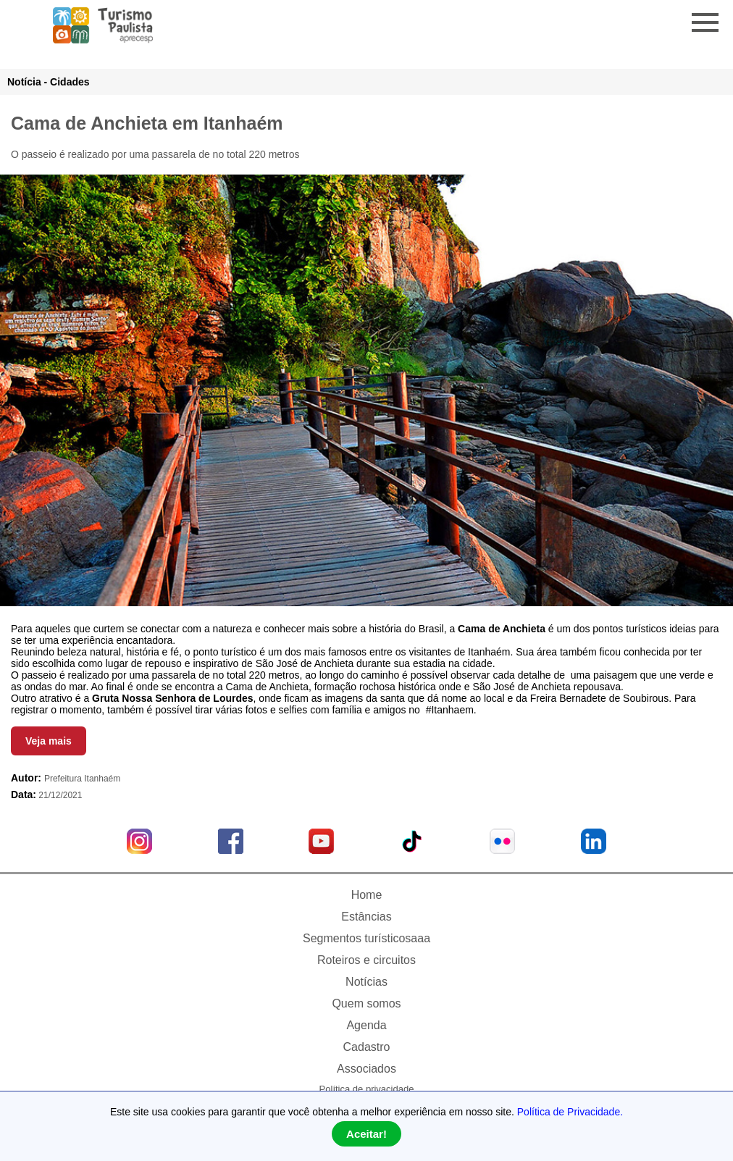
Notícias (366, 982)
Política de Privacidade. (570, 1112)
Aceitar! (366, 1134)
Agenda (366, 1025)
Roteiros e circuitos (366, 960)
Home (366, 895)
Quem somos (366, 1003)
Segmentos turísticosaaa (366, 938)
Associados (366, 1068)
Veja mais (48, 741)
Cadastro (366, 1047)
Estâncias (366, 916)
